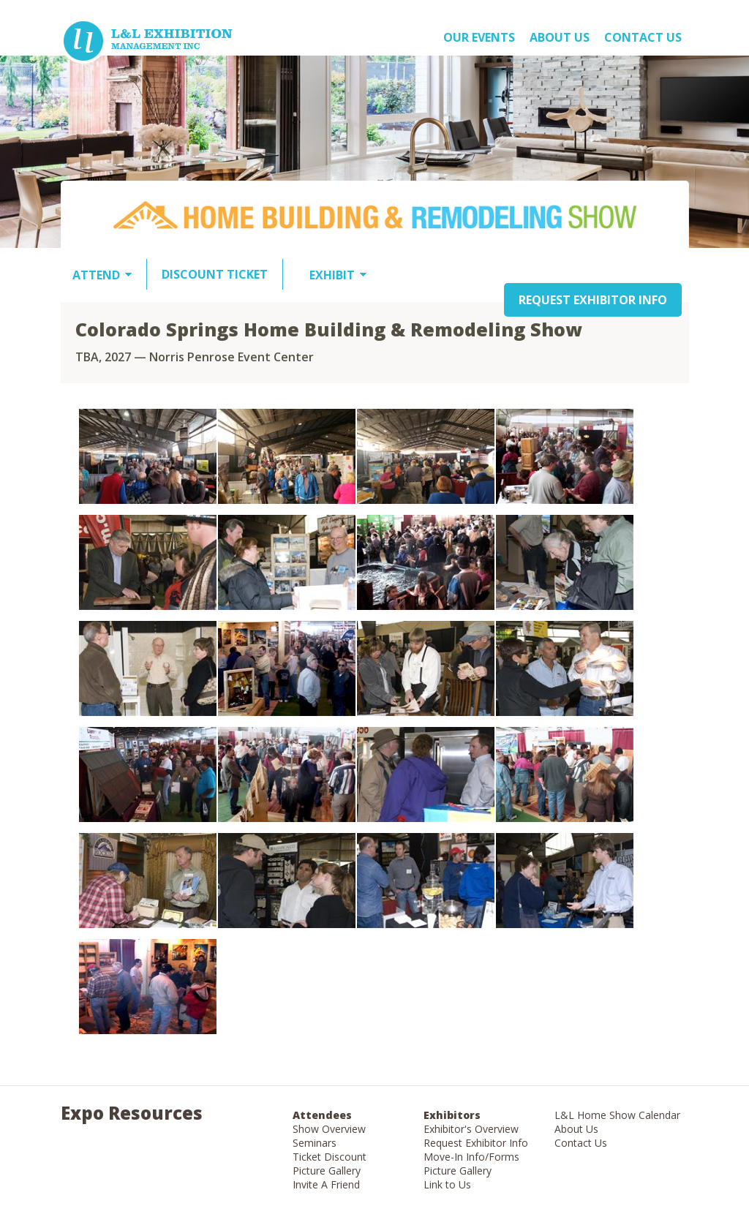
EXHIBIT (332, 275)
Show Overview (329, 1129)
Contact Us (643, 37)
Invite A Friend (326, 1184)
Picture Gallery (327, 1170)
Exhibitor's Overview (471, 1129)
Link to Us (447, 1184)
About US (560, 37)
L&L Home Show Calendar (617, 1115)
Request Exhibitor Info (476, 1143)
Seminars (314, 1143)
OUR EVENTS (479, 37)
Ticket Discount (329, 1157)
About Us (576, 1129)
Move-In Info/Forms (471, 1157)
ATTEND (96, 275)
